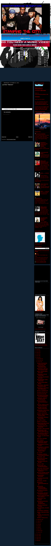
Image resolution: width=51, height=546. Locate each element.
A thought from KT (38, 198)
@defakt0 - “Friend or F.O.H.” (42, 517)
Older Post (30, 136)
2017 (37, 350)
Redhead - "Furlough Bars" (42, 421)
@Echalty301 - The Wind (41, 480)
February (39, 530)
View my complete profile (41, 261)
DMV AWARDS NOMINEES (40, 133)
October (39, 361)
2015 (37, 354)
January (39, 532)
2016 (37, 352)
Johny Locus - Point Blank (42, 438)
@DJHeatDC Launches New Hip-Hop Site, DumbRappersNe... (42, 502)
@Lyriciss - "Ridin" (40, 463)
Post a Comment (6, 114)
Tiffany (37, 253)
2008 (37, 540)
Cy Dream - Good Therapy (42, 412)
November (39, 360)
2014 (37, 355)
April (38, 527)
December (39, 358)
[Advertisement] (17, 126)
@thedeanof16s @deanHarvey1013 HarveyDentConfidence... (42, 487)
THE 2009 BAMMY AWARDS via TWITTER (44, 219)
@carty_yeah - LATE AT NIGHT (43, 468)
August (38, 521)
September (39, 519)
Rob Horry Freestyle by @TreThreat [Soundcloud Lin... (42, 402)
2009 (37, 538)
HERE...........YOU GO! (44, 191)
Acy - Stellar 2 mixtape (41, 419)
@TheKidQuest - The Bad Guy (43, 510)
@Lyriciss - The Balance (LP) (42, 390)
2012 (37, 534)
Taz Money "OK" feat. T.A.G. (42, 392)
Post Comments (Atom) (11, 139)
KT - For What (39, 452)
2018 (37, 349)
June (38, 524)
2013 (37, 357)
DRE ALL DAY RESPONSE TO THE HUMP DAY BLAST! (44, 162)
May (38, 525)
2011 (37, 535)
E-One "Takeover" (8, 84)
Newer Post (4, 136)
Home (17, 136)
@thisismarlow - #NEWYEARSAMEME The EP (42, 483)
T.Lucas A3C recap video (41, 393)
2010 (37, 537)
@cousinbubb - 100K (41, 456)
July (38, 522)
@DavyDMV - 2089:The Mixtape (43, 428)
